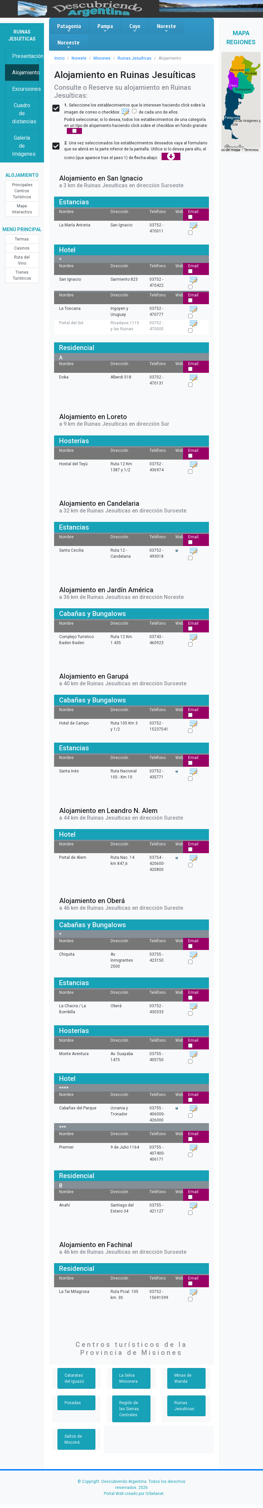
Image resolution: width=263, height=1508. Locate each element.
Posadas (72, 1402)
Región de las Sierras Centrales (129, 1408)
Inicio (59, 58)
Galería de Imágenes (24, 146)
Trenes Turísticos (22, 275)
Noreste (166, 27)
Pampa (105, 27)
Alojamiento (25, 72)
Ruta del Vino (22, 260)
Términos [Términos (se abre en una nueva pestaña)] (251, 150)
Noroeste (68, 44)
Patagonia (69, 27)
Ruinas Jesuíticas (134, 58)
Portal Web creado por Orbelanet (134, 1493)
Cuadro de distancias (24, 113)
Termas (22, 239)
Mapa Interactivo (22, 209)
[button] (232, 118)
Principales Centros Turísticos (22, 191)
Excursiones (25, 89)
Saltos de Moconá (73, 1439)
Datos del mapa (228, 150)
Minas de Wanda (182, 1378)
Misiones (102, 58)
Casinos (22, 248)
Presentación (25, 56)
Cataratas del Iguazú (74, 1378)
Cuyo (134, 27)
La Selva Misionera (128, 1378)
